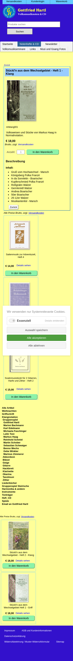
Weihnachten (9, 411)
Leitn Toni (8, 434)
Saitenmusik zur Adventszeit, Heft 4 (21, 256)
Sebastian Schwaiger (15, 445)
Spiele (5, 501)
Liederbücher (9, 483)
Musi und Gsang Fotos (53, 49)
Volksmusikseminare (13, 49)
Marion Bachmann (13, 425)
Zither (6, 480)
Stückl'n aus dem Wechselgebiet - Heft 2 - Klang (18, 554)
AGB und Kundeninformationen (37, 631)
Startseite (7, 44)
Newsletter (51, 44)
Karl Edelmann (11, 428)
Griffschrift (8, 414)
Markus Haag (10, 437)
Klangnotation (10, 417)
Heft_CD (6, 498)
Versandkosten (25, 144)
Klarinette (8, 471)
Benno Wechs (11, 448)
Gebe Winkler (10, 451)
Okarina (7, 474)
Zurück (7, 65)
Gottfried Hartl (11, 422)
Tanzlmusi (8, 477)
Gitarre (6, 466)
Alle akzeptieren (36, 337)
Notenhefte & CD (29, 44)
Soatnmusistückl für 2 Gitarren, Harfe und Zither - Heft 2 (21, 379)
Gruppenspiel (10, 420)
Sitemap (60, 642)
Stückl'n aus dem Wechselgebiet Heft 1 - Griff (18, 606)
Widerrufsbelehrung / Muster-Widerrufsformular (27, 642)
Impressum (9, 631)
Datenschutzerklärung (14, 636)
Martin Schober (12, 443)
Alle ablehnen (36, 345)
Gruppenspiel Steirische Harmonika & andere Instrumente (15, 489)
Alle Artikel (8, 408)
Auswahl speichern (36, 329)
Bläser (6, 460)
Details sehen (24, 265)
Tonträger (7, 495)
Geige (6, 463)
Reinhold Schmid (13, 440)
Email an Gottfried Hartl (15, 504)
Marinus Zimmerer (13, 454)
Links (33, 49)
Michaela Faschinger (14, 431)
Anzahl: (11, 152)
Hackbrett (8, 468)
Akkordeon (9, 457)
